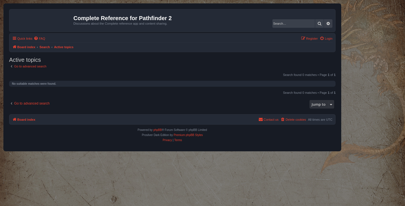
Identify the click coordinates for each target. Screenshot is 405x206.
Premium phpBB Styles (188, 135)
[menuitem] (39, 38)
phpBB (157, 129)
